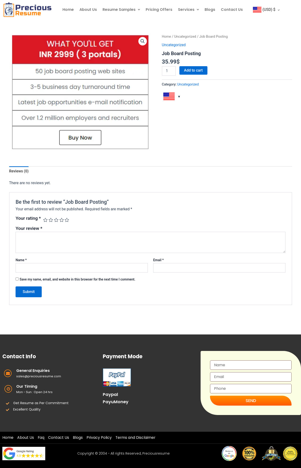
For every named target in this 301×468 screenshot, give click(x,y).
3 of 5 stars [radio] (56, 220)
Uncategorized (185, 36)
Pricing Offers (159, 9)
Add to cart (193, 70)
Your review (29, 228)
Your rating (28, 218)
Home (68, 9)
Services (188, 9)
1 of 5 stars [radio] (45, 220)
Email (158, 260)
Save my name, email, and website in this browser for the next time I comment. (77, 279)
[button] (142, 41)
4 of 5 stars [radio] (61, 220)
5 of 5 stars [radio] (67, 220)
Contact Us (232, 9)
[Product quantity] (169, 70)
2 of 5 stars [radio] (51, 220)
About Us (88, 9)
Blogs (210, 9)
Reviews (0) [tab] (19, 171)
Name (21, 260)
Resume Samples (121, 9)
